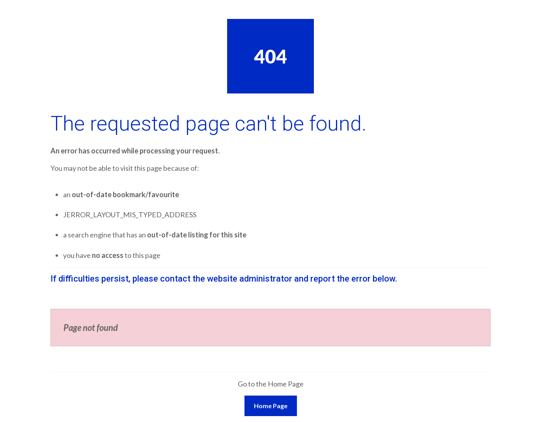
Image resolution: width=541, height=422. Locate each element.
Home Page (270, 405)
